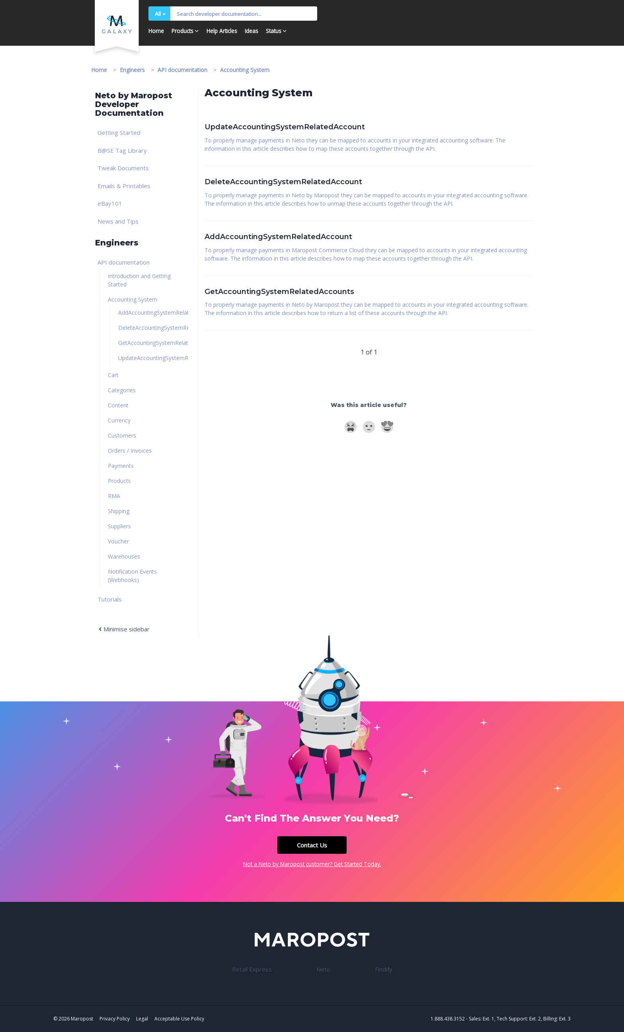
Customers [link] (122, 435)
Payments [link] (121, 465)
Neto (323, 969)
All (160, 14)
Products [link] (119, 481)
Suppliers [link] (119, 526)
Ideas (251, 31)
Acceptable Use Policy (179, 1018)
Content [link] (118, 405)
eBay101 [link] (110, 203)
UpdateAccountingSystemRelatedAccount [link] (153, 358)
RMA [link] (114, 496)
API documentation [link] (124, 262)
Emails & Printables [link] (124, 186)
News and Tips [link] (118, 221)
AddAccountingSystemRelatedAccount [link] (153, 312)
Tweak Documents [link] (123, 168)
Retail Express (252, 969)
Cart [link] (113, 375)
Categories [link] (122, 390)
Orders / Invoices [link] (130, 450)
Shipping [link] (118, 511)
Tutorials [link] (110, 599)
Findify (383, 969)
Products (182, 31)
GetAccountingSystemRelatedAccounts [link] (153, 343)
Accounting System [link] (132, 299)
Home (156, 31)
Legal (142, 1018)
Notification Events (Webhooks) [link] (132, 576)
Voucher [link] (118, 541)
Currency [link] (119, 420)
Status (273, 31)
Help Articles (222, 31)
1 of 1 (369, 352)
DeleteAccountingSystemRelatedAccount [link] (153, 327)
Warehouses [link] (124, 556)
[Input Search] (243, 13)
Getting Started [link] (119, 132)
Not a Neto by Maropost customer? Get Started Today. (312, 864)
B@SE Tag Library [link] (122, 150)
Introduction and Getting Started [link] (139, 280)
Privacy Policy (114, 1018)
